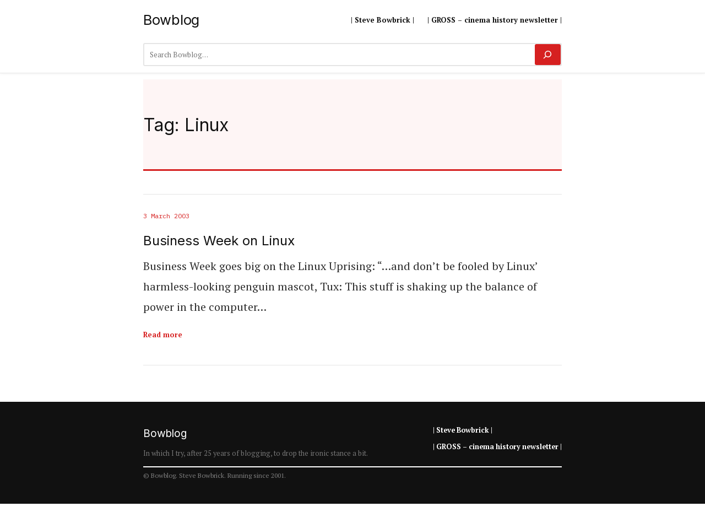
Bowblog (171, 19)
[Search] (548, 54)
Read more (162, 335)
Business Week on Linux (219, 241)
